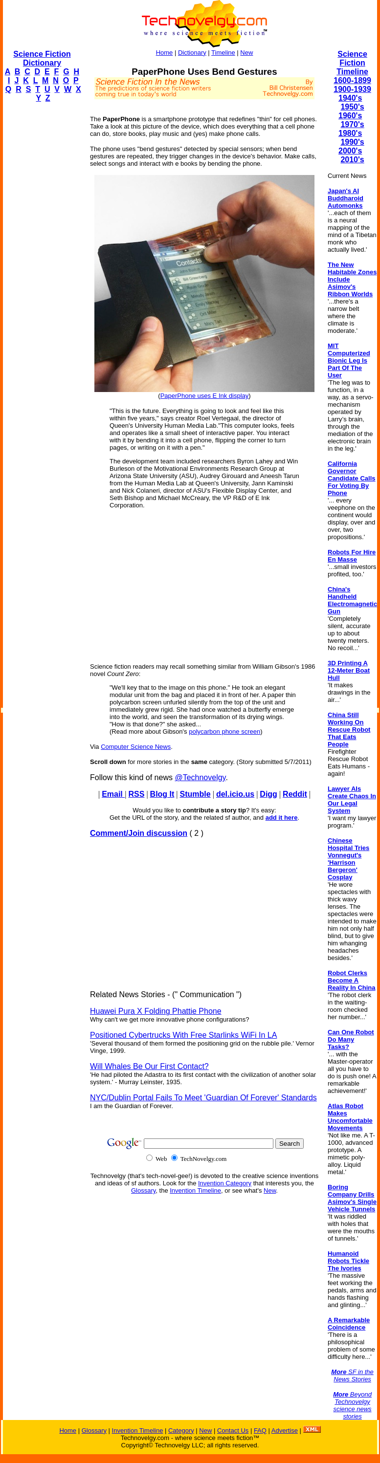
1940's (350, 98)
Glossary (143, 1190)
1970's (352, 124)
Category (181, 1430)
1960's (350, 115)
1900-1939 (352, 89)
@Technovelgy (200, 777)
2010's (352, 159)
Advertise (284, 1430)
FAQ (260, 1430)
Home (164, 52)
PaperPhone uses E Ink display (204, 395)
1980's (350, 133)
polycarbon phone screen (224, 731)
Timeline (223, 52)
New (246, 52)
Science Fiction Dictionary (41, 58)
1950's (352, 107)
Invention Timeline (195, 1190)
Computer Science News (136, 746)
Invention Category (224, 1183)
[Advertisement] (42, 257)
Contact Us (232, 1430)
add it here (282, 817)
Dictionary (192, 52)
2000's (350, 151)
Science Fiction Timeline (352, 63)
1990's (352, 142)
